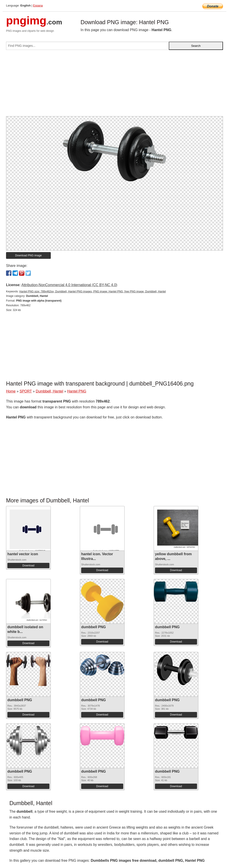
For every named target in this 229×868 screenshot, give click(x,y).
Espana (38, 5)
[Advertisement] (114, 85)
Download (28, 565)
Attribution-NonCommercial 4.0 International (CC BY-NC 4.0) (69, 285)
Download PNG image (28, 255)
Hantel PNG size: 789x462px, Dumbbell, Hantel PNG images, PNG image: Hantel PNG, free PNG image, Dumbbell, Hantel (92, 291)
